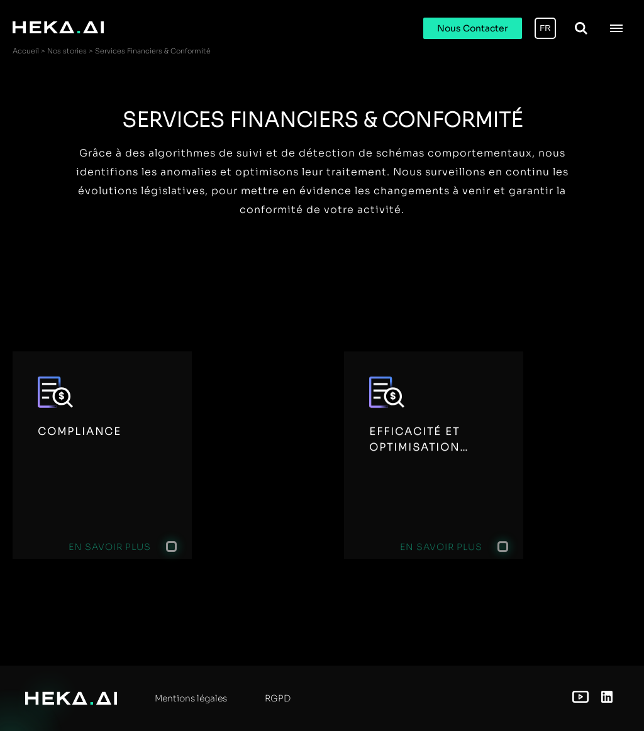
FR (545, 28)
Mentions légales (191, 698)
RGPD (278, 698)
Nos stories (67, 51)
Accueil (26, 51)
